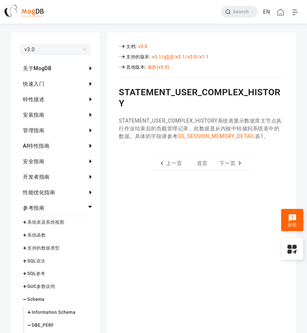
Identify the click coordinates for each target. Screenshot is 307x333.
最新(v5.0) (158, 67)
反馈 (292, 221)
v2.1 (180, 56)
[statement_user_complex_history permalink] (113, 91)
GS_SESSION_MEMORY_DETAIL (216, 136)
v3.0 (143, 46)
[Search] (239, 12)
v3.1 (156, 56)
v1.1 (204, 56)
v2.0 (192, 56)
